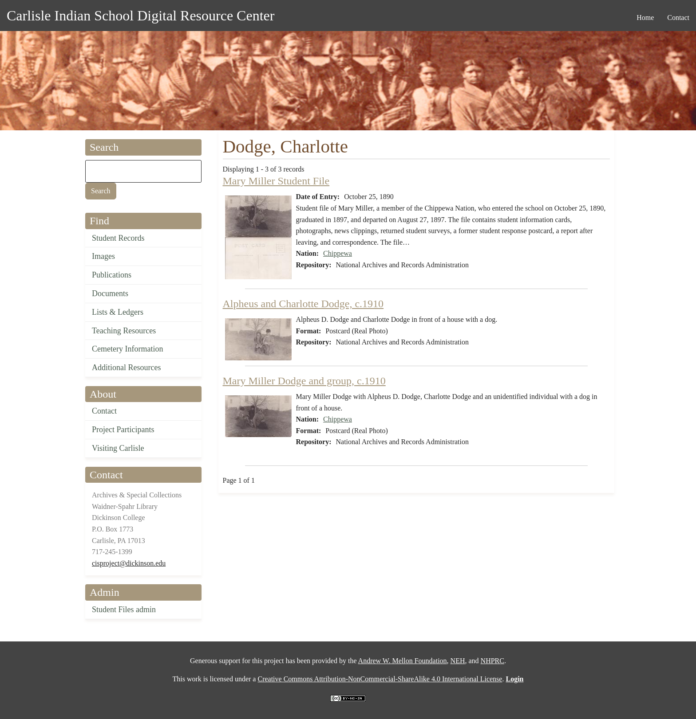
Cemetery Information (127, 348)
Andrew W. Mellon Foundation (402, 660)
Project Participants (123, 429)
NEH (458, 660)
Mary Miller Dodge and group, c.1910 (304, 381)
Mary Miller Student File (276, 181)
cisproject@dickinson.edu (129, 563)
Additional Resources (126, 367)
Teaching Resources (124, 330)
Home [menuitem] (645, 17)
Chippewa (337, 253)
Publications (111, 274)
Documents (110, 293)
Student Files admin (124, 609)
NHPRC (492, 660)
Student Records (118, 238)
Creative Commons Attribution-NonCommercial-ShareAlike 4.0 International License (379, 679)
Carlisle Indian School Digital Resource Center (140, 15)
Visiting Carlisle (118, 448)
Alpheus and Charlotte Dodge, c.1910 (303, 303)
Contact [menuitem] (678, 17)
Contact (104, 410)
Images (103, 256)
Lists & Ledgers (117, 312)
